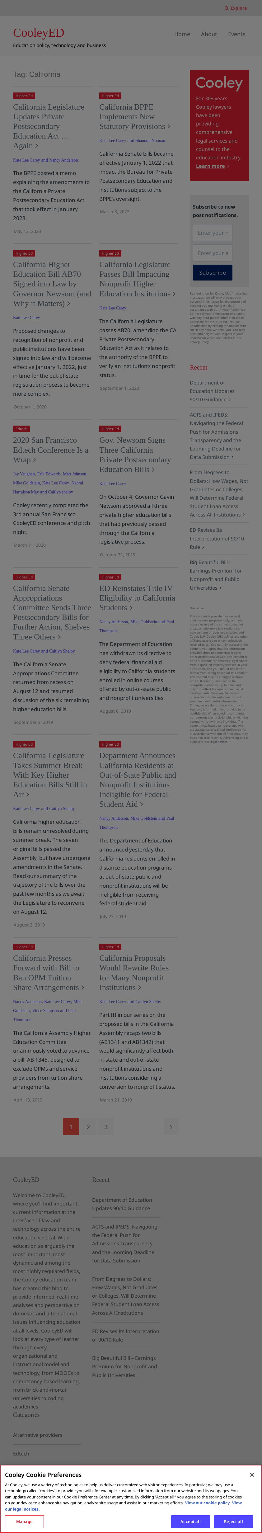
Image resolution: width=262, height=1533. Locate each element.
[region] (131, 1499)
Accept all (190, 1521)
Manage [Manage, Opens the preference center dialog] (24, 1521)
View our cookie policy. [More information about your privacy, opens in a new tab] (208, 1503)
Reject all (233, 1521)
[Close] (252, 1475)
